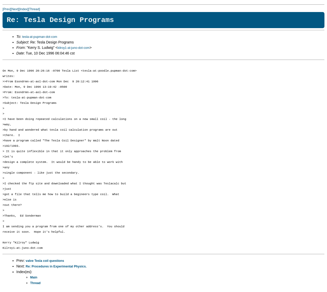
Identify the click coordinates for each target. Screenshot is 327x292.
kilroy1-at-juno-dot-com (73, 48)
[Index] (23, 9)
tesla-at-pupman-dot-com (39, 37)
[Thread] (34, 9)
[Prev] (7, 9)
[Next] (15, 9)
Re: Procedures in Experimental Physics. (56, 266)
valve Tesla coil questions (45, 261)
